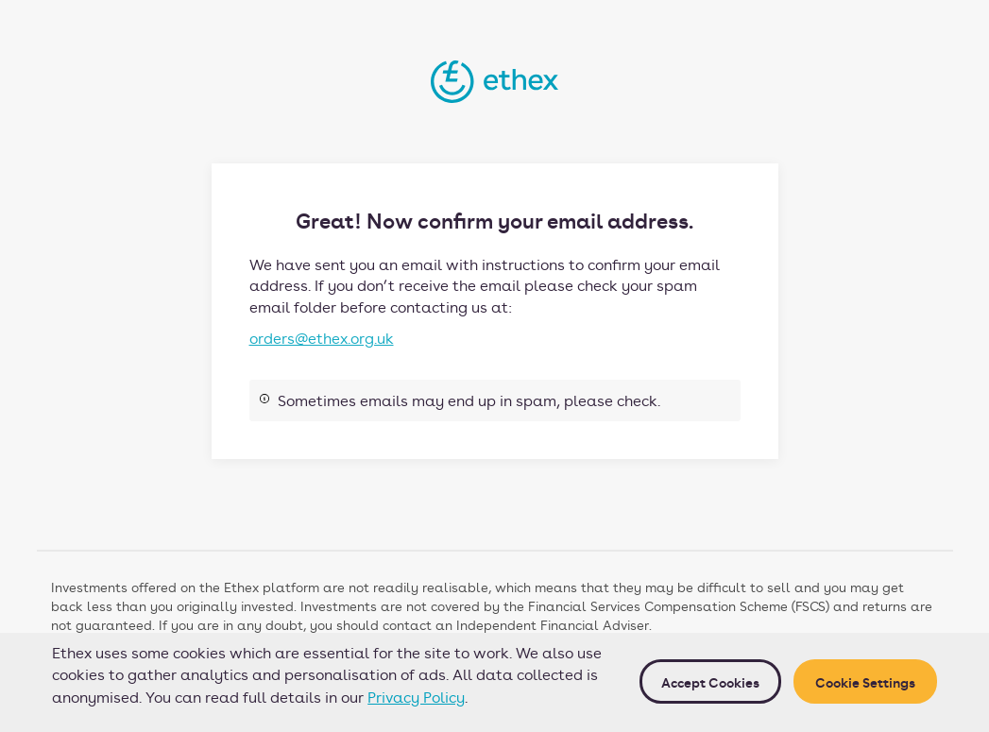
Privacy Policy (416, 696)
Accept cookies (710, 681)
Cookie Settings (865, 681)
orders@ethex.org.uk (321, 338)
